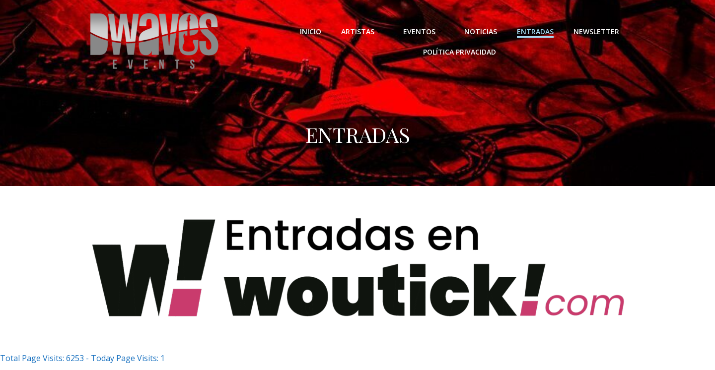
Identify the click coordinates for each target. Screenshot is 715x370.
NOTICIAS (480, 31)
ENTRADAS (535, 31)
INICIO (310, 31)
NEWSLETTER (596, 31)
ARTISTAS (362, 31)
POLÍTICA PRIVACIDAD (459, 52)
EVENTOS (423, 31)
